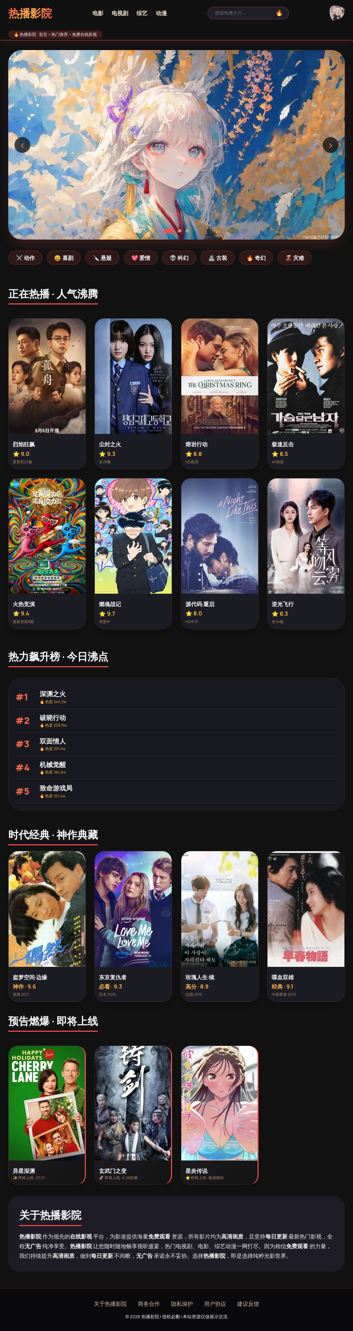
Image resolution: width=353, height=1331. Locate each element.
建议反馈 (248, 1304)
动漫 (161, 13)
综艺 (142, 13)
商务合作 (149, 1304)
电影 (97, 13)
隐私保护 (182, 1304)
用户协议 (215, 1304)
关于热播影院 (110, 1304)
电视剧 (120, 13)
